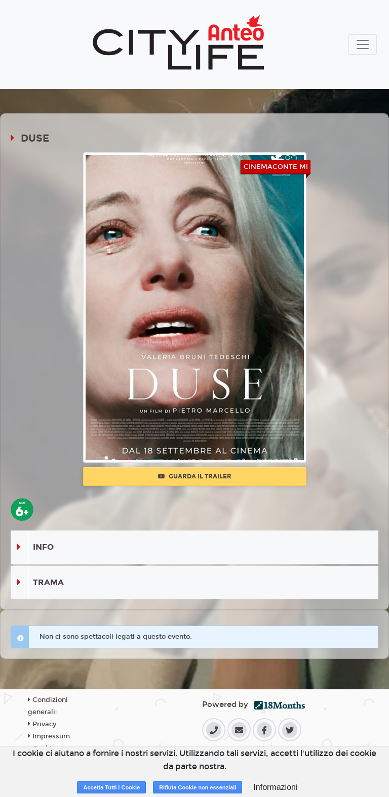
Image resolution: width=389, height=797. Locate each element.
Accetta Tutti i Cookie (111, 787)
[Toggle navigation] (362, 44)
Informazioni (275, 787)
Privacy (42, 724)
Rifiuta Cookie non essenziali (197, 787)
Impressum (49, 736)
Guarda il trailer (194, 476)
